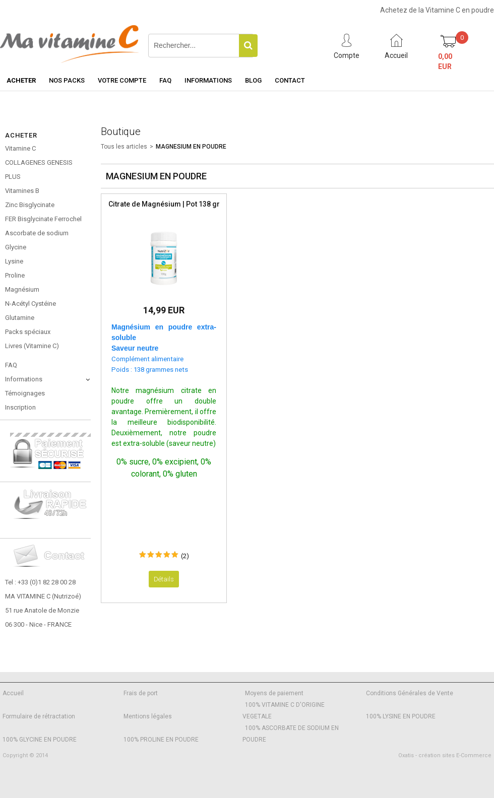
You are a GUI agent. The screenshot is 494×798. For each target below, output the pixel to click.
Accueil (13, 693)
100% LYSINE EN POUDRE (401, 716)
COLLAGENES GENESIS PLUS (39, 169)
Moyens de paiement (274, 693)
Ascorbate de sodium (37, 233)
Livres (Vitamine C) (32, 346)
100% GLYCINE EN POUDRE (40, 739)
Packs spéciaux (27, 332)
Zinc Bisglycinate (29, 205)
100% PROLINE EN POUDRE (161, 739)
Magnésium (22, 289)
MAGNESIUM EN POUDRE (191, 146)
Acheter (21, 80)
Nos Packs (67, 80)
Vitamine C (20, 148)
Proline (15, 275)
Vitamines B (22, 190)
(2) (185, 556)
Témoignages (25, 393)
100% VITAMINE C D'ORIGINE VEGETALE (283, 710)
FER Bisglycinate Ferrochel (43, 219)
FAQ (165, 80)
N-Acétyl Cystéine (30, 303)
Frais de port (141, 693)
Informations (208, 80)
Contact (290, 80)
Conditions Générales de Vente (409, 693)
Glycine (15, 247)
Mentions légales (148, 716)
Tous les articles (124, 146)
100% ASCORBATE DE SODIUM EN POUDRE (290, 733)
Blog (253, 80)
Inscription (20, 407)
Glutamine (19, 317)
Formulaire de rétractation (39, 716)
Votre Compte (122, 80)
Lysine (14, 261)
